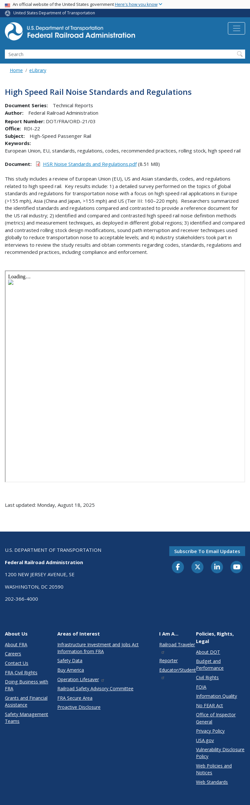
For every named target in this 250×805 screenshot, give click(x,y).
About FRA (16, 644)
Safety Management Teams (26, 717)
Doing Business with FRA (26, 685)
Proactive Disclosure (79, 707)
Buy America (70, 670)
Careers (13, 654)
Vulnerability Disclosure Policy (220, 752)
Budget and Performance (210, 664)
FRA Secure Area (74, 698)
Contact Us (16, 663)
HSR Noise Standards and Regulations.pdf (90, 164)
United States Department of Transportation (54, 13)
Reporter (168, 660)
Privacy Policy (210, 731)
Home (16, 70)
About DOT (208, 652)
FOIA (201, 687)
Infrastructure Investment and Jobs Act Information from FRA (98, 647)
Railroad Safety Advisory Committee (95, 688)
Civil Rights (207, 677)
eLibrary (37, 70)
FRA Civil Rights (21, 672)
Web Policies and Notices (214, 769)
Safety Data (69, 660)
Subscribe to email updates (207, 551)
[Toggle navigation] (236, 28)
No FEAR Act (209, 705)
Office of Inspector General (216, 717)
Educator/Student (177, 673)
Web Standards (212, 782)
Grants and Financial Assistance (26, 701)
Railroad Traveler (177, 647)
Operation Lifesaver (81, 679)
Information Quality (216, 696)
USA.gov (205, 740)
